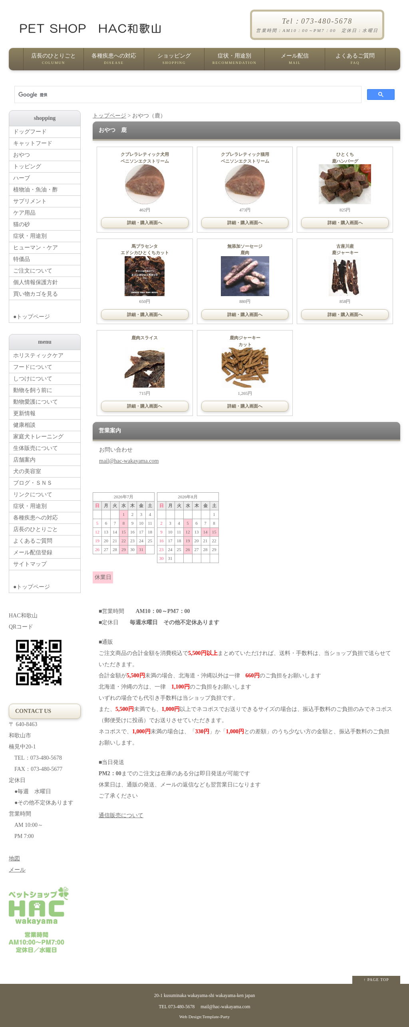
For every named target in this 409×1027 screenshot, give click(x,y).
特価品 (21, 259)
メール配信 (295, 61)
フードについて (32, 367)
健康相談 (24, 425)
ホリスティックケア (38, 355)
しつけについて (32, 379)
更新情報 (24, 413)
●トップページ (46, 310)
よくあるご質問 (355, 61)
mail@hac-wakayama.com (129, 461)
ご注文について (32, 271)
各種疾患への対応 (114, 61)
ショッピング (174, 61)
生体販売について (35, 448)
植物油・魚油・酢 (35, 190)
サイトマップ (30, 564)
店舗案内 (24, 460)
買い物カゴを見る (35, 294)
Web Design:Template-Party (204, 1016)
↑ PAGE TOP (376, 979)
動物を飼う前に (32, 390)
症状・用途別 (234, 61)
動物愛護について (35, 402)
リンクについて (32, 495)
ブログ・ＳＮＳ (32, 483)
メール (17, 870)
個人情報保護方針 (35, 282)
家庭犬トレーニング (38, 437)
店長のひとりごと (53, 61)
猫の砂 (21, 224)
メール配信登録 (32, 552)
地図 (14, 859)
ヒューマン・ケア (35, 248)
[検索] (187, 94)
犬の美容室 (27, 471)
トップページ (109, 116)
